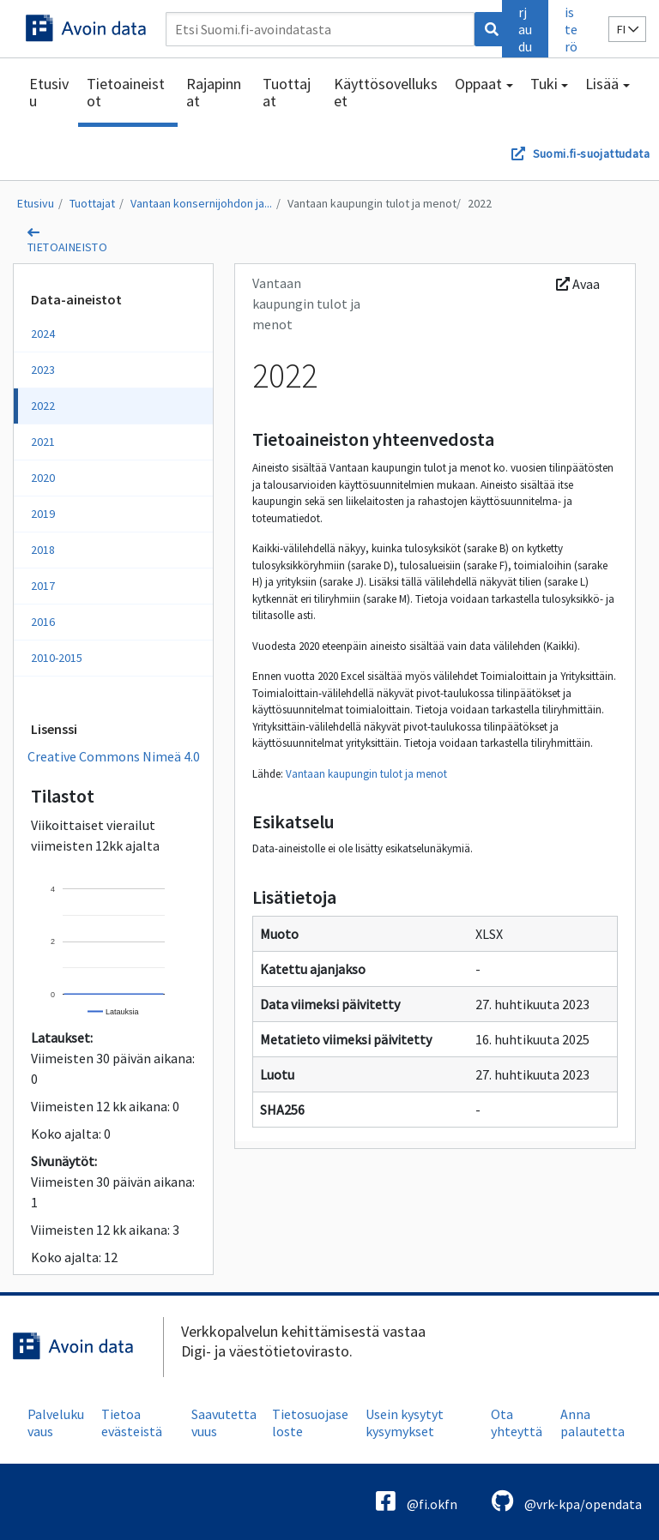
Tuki (544, 83)
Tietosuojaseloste (310, 1422)
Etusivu (49, 92)
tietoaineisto (67, 247)
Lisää (602, 83)
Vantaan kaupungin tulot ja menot (371, 203)
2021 (43, 441)
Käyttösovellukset (386, 92)
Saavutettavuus (224, 1422)
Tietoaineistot (126, 92)
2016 (43, 621)
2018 (43, 549)
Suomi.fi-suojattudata (591, 153)
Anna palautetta (592, 1422)
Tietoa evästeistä (131, 1422)
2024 (43, 333)
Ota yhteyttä (516, 1422)
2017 (43, 585)
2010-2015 (56, 657)
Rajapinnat (213, 92)
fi (627, 29)
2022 (480, 203)
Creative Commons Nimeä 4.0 (113, 756)
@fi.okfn (416, 1501)
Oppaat (478, 83)
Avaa (578, 283)
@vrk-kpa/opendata (567, 1501)
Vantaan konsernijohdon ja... (201, 203)
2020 (43, 477)
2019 (43, 513)
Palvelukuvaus (55, 1422)
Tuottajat (287, 92)
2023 (43, 369)
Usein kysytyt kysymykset (405, 1422)
